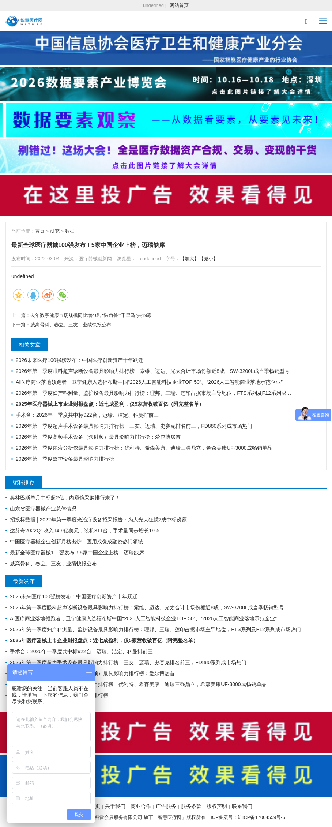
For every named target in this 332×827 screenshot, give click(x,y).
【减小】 (208, 258)
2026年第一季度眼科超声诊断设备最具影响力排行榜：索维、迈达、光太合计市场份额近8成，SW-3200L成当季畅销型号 (153, 371)
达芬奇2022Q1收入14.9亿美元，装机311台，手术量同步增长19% (84, 531)
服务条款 (191, 806)
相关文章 (30, 344)
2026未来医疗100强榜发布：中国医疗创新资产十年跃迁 (79, 360)
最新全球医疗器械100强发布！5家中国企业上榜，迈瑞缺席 (77, 552)
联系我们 (242, 806)
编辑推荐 (24, 482)
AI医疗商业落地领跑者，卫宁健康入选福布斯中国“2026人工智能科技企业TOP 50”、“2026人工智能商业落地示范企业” (149, 382)
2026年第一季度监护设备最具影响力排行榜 (65, 459)
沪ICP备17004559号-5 (261, 817)
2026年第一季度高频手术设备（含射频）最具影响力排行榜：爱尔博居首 (98, 437)
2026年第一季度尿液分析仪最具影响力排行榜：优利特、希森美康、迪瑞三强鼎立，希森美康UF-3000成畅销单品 (144, 448)
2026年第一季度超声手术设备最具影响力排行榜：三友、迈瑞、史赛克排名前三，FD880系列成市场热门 (134, 426)
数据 (70, 231)
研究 (55, 231)
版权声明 (217, 806)
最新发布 (24, 581)
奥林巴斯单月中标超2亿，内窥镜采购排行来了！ (65, 498)
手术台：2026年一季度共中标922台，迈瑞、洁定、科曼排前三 (87, 415)
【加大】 (189, 258)
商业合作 (141, 806)
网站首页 (179, 5)
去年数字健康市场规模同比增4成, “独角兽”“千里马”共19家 (91, 315)
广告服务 (166, 806)
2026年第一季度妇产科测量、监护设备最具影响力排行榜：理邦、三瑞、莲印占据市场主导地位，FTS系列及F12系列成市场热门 (155, 393)
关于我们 (115, 806)
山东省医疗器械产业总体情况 (43, 509)
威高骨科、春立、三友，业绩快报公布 (70, 325)
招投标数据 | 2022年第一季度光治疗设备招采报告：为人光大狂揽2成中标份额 (98, 520)
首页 (40, 231)
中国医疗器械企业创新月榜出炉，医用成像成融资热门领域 (76, 542)
